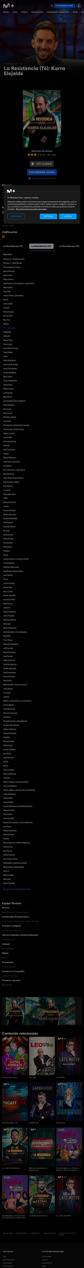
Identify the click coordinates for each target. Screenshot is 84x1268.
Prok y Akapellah (10, 380)
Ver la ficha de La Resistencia (43, 250)
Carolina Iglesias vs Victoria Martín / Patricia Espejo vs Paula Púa (67, 1169)
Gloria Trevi (8, 316)
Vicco (5, 579)
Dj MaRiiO (7, 332)
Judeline (6, 607)
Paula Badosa (8, 405)
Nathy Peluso (8, 389)
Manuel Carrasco (10, 713)
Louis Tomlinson (9, 794)
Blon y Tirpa (8, 591)
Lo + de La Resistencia (11, 1168)
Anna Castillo (8, 818)
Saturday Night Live (10, 1123)
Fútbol (24, 12)
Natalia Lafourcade (11, 567)
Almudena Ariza (9, 441)
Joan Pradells (8, 615)
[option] (15, 1011)
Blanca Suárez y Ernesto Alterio (16, 782)
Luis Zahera (8, 575)
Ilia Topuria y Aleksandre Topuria (16, 425)
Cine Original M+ (9, 1259)
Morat (5, 766)
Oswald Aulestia (9, 733)
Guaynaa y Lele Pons (11, 462)
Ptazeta (6, 551)
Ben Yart (6, 320)
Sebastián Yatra (9, 494)
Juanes (6, 697)
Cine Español (7, 1263)
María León (7, 413)
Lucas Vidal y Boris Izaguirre (14, 401)
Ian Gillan (7, 753)
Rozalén (6, 737)
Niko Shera (7, 397)
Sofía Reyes (8, 689)
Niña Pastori (8, 287)
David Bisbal (8, 352)
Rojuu (5, 555)
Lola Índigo (7, 437)
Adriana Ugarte (9, 620)
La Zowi (6, 308)
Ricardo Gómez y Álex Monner (15, 721)
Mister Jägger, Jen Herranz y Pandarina (19, 790)
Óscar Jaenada (9, 595)
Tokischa (6, 336)
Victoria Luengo (9, 652)
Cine (15, 12)
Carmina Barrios (9, 664)
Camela (6, 778)
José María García (10, 348)
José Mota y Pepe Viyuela (13, 478)
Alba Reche (8, 847)
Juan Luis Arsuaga (10, 364)
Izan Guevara (8, 757)
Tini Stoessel (8, 522)
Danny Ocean (8, 770)
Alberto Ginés (8, 834)
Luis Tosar (7, 421)
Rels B (5, 299)
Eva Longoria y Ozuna (11, 267)
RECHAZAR (48, 216)
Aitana (6, 324)
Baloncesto (37, 12)
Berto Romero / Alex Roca (14, 470)
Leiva (5, 356)
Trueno (6, 838)
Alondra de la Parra (11, 725)
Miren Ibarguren (9, 628)
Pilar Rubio (7, 814)
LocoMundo (33, 1123)
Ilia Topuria (7, 851)
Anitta (5, 761)
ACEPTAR (68, 216)
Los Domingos (46, 1256)
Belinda (6, 445)
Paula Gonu (8, 385)
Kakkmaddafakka (10, 518)
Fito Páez (7, 291)
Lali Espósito (8, 648)
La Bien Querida (9, 668)
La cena (44, 1259)
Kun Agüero (8, 486)
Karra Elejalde (9, 883)
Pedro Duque (8, 312)
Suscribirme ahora (64, 6)
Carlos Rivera (8, 563)
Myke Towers (8, 279)
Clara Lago (7, 344)
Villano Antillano (9, 830)
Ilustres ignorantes (9, 1077)
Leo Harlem (8, 656)
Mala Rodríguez (9, 360)
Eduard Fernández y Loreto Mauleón (18, 822)
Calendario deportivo (58, 12)
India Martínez (9, 709)
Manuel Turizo (8, 810)
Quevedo (7, 624)
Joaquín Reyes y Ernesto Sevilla (16, 559)
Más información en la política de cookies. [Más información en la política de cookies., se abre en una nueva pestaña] (31, 209)
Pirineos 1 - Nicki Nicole (12, 263)
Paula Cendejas (9, 612)
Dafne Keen (8, 745)
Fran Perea (7, 640)
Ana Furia (7, 409)
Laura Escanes (9, 676)
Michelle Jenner (9, 417)
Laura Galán (8, 802)
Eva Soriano (8, 543)
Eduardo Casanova (11, 644)
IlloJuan (6, 530)
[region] (42, 204)
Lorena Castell (9, 599)
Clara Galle (8, 303)
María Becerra (9, 271)
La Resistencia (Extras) (38, 1215)
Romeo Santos (9, 855)
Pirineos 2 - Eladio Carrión (13, 259)
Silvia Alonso (8, 535)
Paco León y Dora (10, 859)
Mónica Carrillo (9, 502)
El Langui (6, 693)
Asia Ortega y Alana (11, 482)
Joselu (6, 506)
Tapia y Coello (9, 433)
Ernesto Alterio (9, 526)
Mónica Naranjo (9, 514)
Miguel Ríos (7, 340)
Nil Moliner (7, 547)
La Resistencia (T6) (41, 246)
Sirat (43, 1266)
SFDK (5, 498)
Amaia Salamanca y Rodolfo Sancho (17, 806)
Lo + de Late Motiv (63, 1215)
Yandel (6, 453)
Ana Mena (7, 466)
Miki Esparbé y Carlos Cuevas (15, 684)
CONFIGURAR (16, 216)
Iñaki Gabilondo (9, 774)
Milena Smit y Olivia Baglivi (13, 867)
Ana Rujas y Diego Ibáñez (13, 571)
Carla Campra (9, 583)
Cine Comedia (8, 1266)
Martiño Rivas (8, 474)
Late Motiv (60, 1077)
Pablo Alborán (9, 660)
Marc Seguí (7, 376)
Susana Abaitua (9, 510)
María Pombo (8, 741)
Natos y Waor (8, 875)
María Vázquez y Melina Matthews (16, 843)
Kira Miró (7, 636)
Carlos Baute (8, 705)
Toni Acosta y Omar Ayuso (13, 429)
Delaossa (7, 717)
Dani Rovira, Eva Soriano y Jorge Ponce (19, 283)
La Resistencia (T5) (69, 246)
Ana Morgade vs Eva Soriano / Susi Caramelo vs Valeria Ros (14, 1216)
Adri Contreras (9, 449)
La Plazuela (8, 393)
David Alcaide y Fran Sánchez (15, 632)
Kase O (6, 871)
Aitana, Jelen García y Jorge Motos (17, 701)
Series (6, 12)
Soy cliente (42, 163)
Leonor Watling (9, 749)
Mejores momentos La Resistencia (38, 1169)
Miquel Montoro (9, 457)
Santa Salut (7, 798)
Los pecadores (47, 1263)
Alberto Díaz (8, 539)
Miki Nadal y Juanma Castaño (15, 863)
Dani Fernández (9, 672)
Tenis (75, 12)
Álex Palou (7, 680)
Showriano (60, 1123)
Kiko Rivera (7, 603)
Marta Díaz (7, 587)
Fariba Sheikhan (9, 372)
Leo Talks (32, 1077)
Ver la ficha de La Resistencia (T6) (17, 889)
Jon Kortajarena (10, 786)
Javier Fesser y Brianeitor (13, 295)
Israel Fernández (10, 368)
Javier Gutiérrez (9, 729)
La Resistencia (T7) (13, 246)
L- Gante (6, 490)
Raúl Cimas (7, 275)
